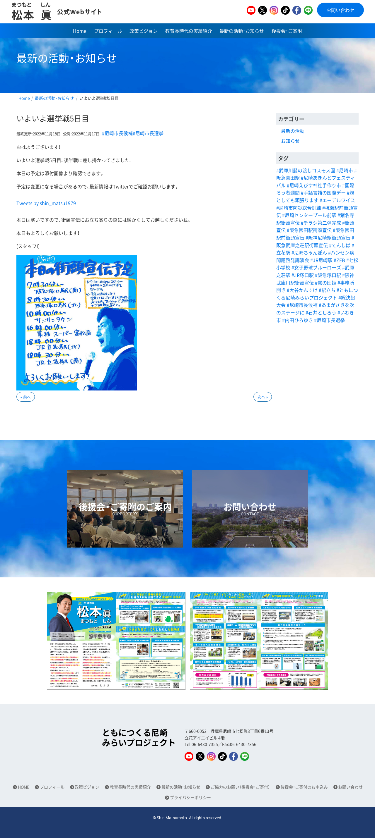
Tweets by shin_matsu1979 (46, 203)
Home (79, 30)
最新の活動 (292, 130)
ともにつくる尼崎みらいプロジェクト (139, 737)
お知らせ (290, 140)
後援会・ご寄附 (287, 30)
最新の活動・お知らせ (241, 30)
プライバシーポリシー (190, 797)
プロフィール (108, 30)
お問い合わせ (340, 9)
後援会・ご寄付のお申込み (304, 787)
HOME (23, 787)
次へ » (263, 397)
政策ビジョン (143, 30)
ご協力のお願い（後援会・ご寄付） (240, 787)
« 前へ (26, 397)
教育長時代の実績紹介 (188, 30)
